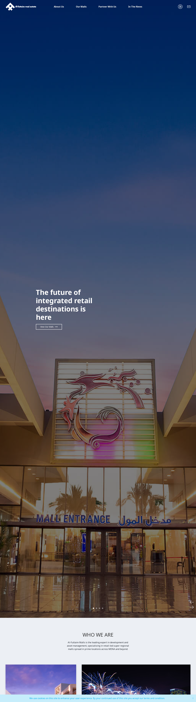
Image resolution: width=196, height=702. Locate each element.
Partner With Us (107, 6)
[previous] (29, 309)
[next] (166, 309)
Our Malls (81, 6)
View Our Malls (47, 326)
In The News (135, 6)
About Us (59, 6)
